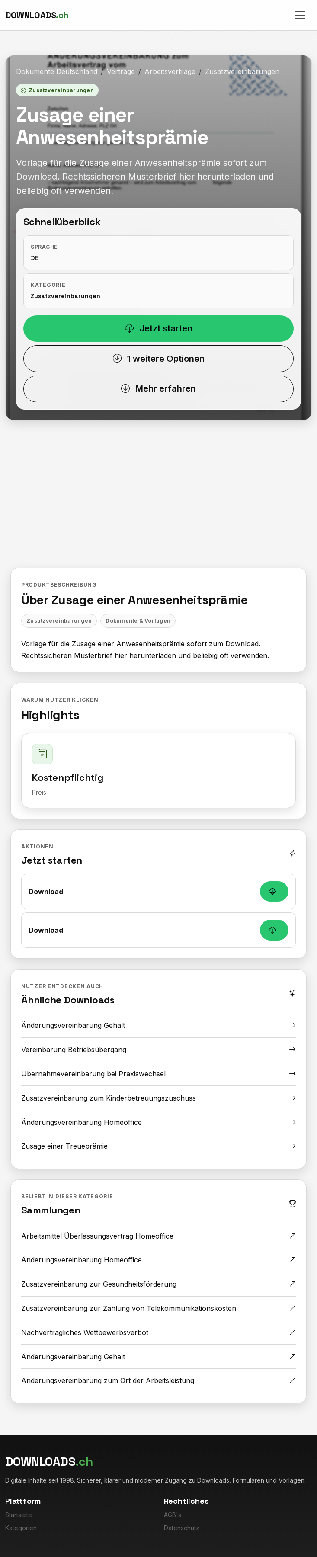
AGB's (172, 1514)
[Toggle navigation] (300, 15)
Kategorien (21, 1527)
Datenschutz (181, 1527)
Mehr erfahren (158, 388)
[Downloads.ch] (36, 15)
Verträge (121, 71)
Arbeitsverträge (169, 71)
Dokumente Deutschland (56, 71)
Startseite (18, 1514)
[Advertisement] (158, 502)
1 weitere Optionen (159, 358)
